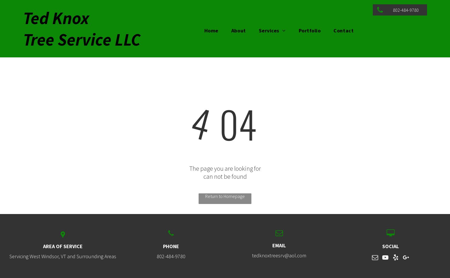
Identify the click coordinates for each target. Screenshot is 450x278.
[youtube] (385, 258)
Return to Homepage (225, 196)
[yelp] (395, 258)
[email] (375, 258)
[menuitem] (213, 30)
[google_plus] (406, 258)
